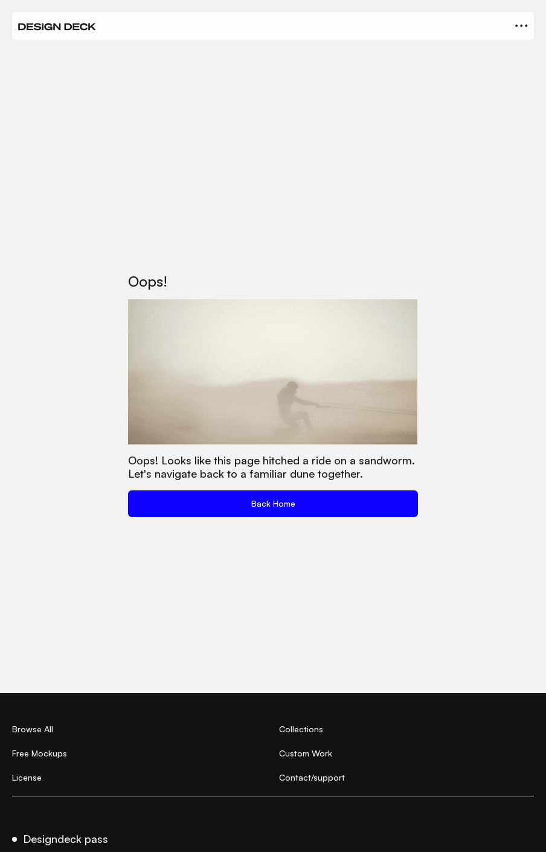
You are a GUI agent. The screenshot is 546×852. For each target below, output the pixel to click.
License (27, 777)
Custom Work (305, 753)
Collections (301, 729)
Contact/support (312, 777)
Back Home (273, 503)
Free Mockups (39, 753)
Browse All (32, 729)
